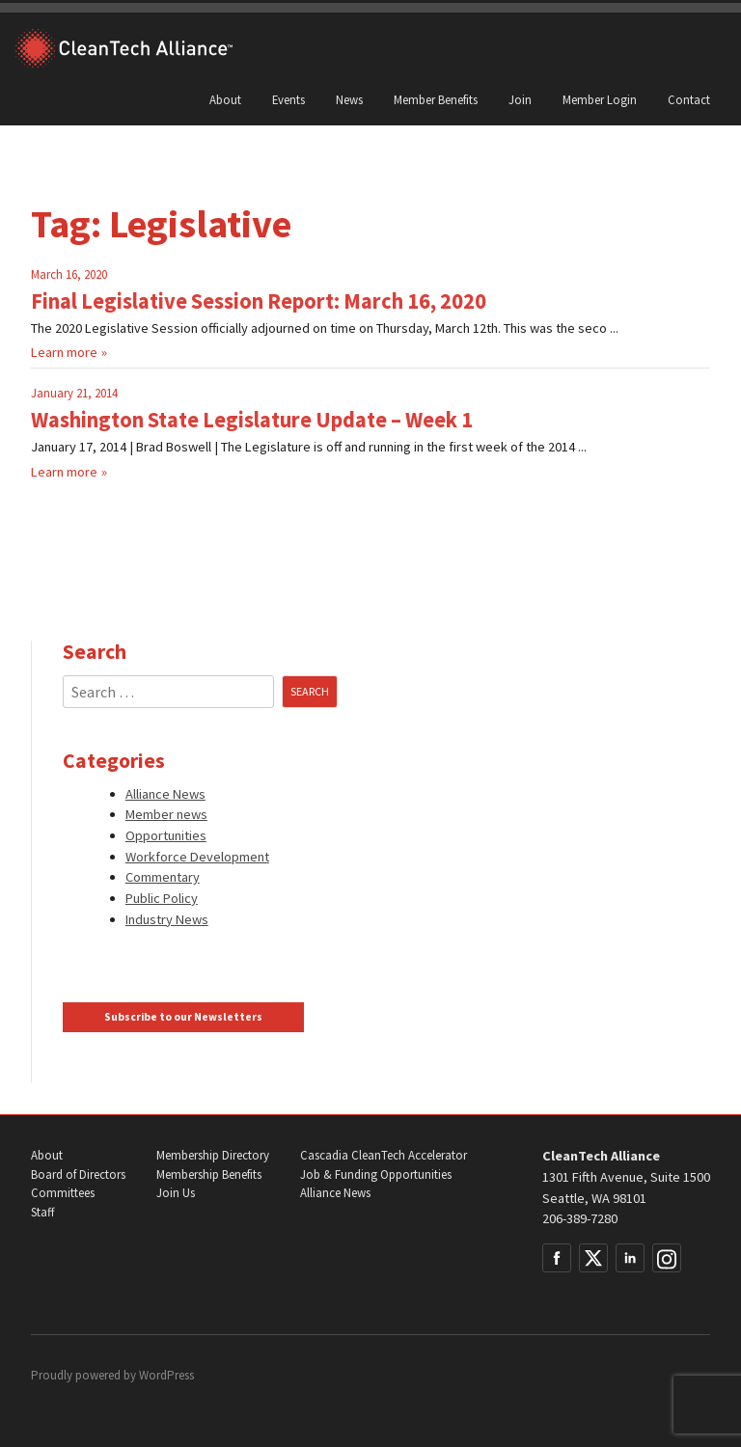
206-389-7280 (580, 1218)
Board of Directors (78, 1174)
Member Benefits (436, 99)
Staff (42, 1212)
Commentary (162, 877)
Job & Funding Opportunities (376, 1174)
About (225, 99)
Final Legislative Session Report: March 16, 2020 (258, 300)
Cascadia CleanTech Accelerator (383, 1155)
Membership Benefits (208, 1174)
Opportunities (165, 835)
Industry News (166, 919)
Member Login (600, 99)
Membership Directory (212, 1155)
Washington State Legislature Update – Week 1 (252, 419)
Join (520, 99)
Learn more (64, 352)
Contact (689, 99)
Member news (166, 814)
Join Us (175, 1193)
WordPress (166, 1375)
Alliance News (165, 794)
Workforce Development (197, 856)
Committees (63, 1193)
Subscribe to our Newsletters (183, 1017)
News (349, 99)
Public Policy (161, 898)
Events (288, 99)
